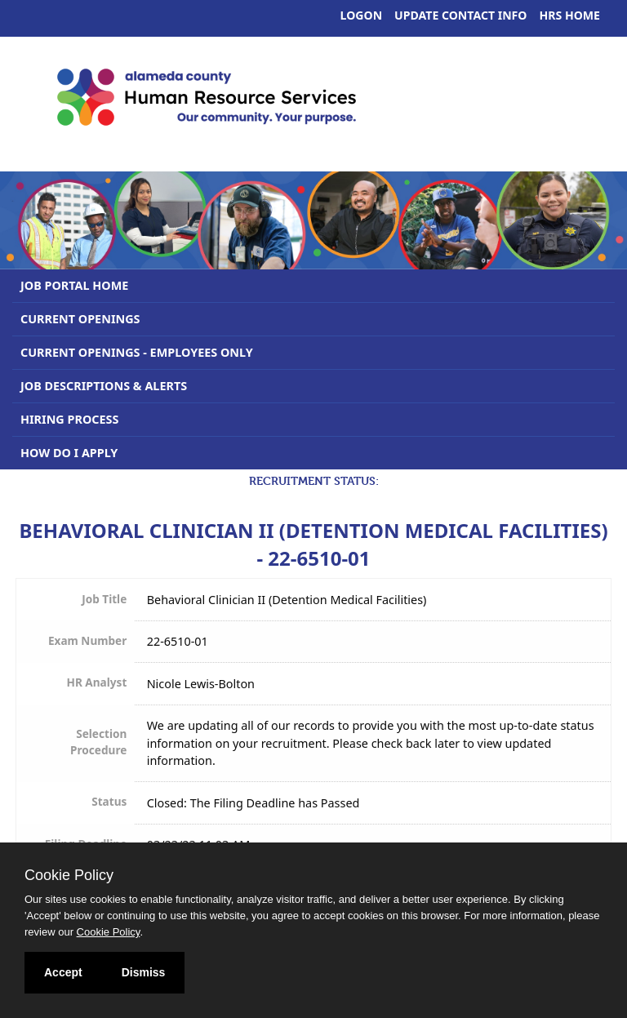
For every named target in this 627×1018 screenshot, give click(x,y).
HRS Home (570, 15)
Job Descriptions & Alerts (103, 385)
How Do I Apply (69, 452)
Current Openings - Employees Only (136, 352)
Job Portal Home (74, 285)
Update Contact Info (460, 15)
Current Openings (80, 319)
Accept (63, 972)
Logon (361, 15)
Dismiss (144, 972)
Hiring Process (69, 419)
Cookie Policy (68, 875)
